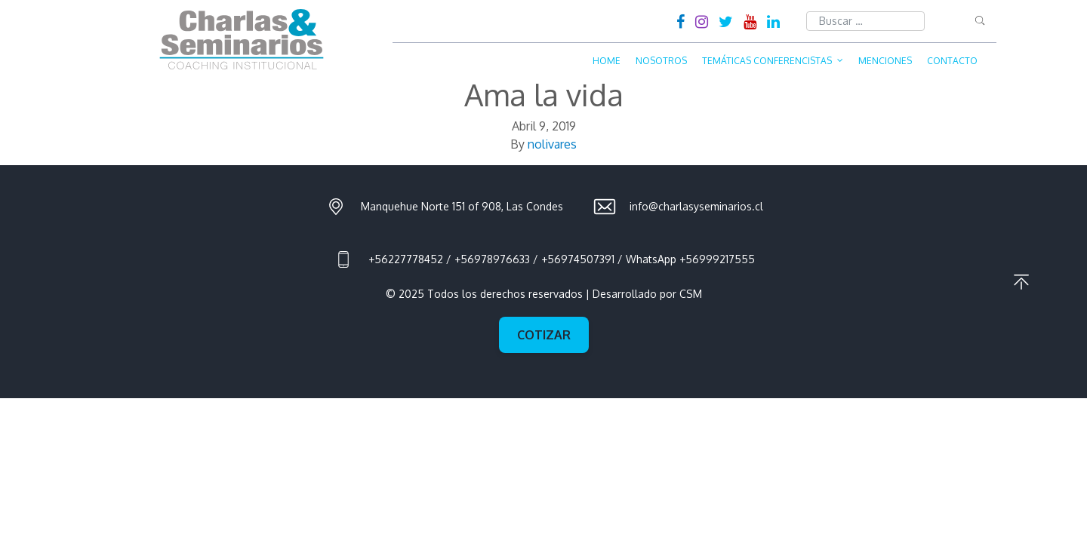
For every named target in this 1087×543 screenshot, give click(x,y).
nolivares (552, 144)
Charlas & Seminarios (241, 39)
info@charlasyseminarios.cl (696, 206)
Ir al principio (1021, 282)
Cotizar (544, 334)
